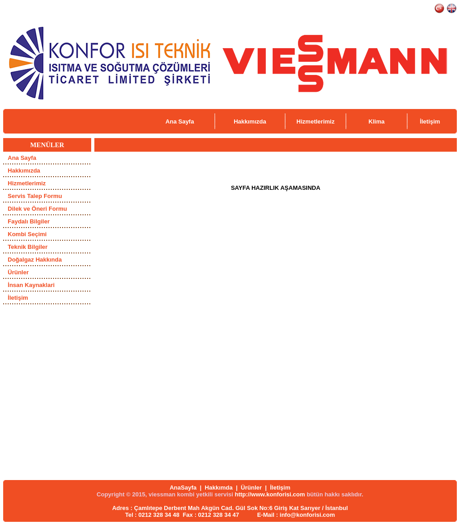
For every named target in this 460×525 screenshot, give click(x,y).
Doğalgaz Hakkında (35, 259)
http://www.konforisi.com (270, 494)
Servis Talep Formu (35, 196)
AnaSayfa (183, 487)
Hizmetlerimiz (316, 121)
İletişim (430, 121)
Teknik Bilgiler (28, 246)
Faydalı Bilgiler (28, 221)
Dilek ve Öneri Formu (37, 208)
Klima (376, 121)
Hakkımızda (250, 121)
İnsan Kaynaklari (31, 285)
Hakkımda (218, 487)
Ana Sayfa (180, 121)
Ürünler (18, 272)
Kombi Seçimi (27, 234)
